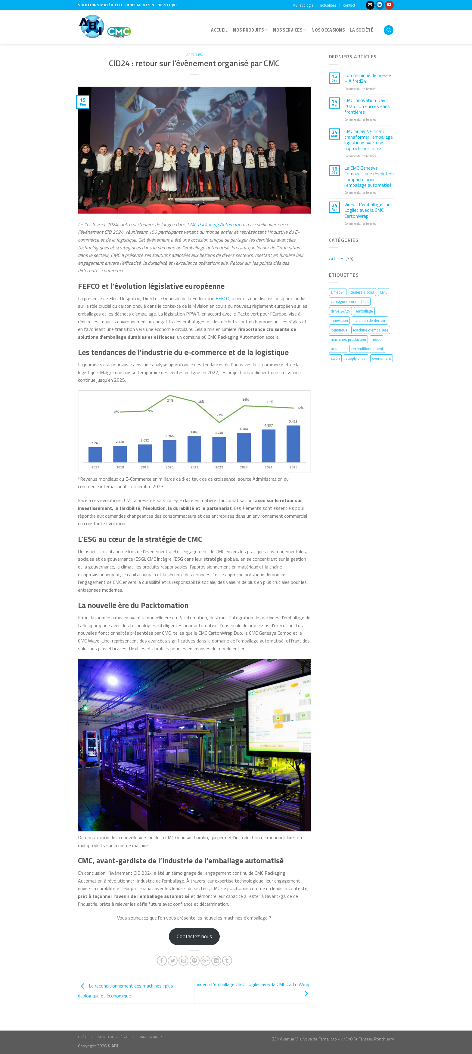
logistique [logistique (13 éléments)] (339, 330)
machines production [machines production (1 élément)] (348, 339)
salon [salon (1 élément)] (335, 358)
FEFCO (222, 298)
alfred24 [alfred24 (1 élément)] (338, 292)
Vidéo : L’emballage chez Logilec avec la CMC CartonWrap (368, 210)
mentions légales (116, 1037)
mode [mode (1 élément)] (376, 339)
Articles (194, 54)
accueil (219, 30)
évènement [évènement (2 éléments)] (381, 358)
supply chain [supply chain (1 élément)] (356, 358)
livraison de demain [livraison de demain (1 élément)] (370, 320)
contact (349, 5)
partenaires (151, 1037)
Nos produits (250, 30)
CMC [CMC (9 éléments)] (383, 292)
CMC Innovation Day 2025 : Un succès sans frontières (367, 106)
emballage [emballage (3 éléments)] (364, 311)
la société (361, 30)
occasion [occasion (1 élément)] (338, 349)
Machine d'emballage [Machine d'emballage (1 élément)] (370, 330)
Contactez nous (194, 936)
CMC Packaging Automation (215, 224)
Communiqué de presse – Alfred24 (367, 78)
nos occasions (328, 30)
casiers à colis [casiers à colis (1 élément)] (362, 292)
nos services (289, 30)
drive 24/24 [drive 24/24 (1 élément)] (340, 311)
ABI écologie (303, 5)
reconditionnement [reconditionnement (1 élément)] (367, 349)
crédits (86, 1037)
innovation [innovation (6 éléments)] (339, 320)
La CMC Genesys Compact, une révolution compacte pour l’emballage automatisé (369, 176)
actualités (328, 5)
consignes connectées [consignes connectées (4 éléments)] (350, 301)
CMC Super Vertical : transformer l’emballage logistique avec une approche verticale (368, 140)
